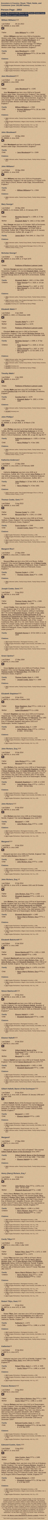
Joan (9, 565)
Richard (23, 53)
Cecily (38, 1195)
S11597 (8, 303)
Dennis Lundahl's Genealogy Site (17, 15)
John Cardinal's (14, 1518)
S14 (7, 246)
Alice (23, 1408)
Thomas (6, 228)
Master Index (24, 13)
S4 (6, 69)
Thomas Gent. (25, 575)
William (7, 96)
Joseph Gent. (25, 528)
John (20, 32)
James (31, 226)
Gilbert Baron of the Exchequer (16, 1007)
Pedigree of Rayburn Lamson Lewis (28, 265)
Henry (22, 442)
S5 (6, 70)
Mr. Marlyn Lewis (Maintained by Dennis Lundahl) (23, 1515)
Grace (35, 520)
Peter (22, 282)
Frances (23, 1213)
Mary (22, 288)
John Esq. (22, 727)
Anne (21, 228)
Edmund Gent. (33, 1406)
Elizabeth (21, 221)
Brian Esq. (23, 706)
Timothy (8, 273)
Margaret (20, 514)
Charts (32, 13)
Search (3, 15)
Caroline (23, 273)
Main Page (4, 13)
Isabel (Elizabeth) (21, 710)
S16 (7, 65)
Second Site (21, 1518)
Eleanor (21, 954)
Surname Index (14, 13)
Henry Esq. (24, 1211)
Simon (25, 905)
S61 (7, 62)
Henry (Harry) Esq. (27, 917)
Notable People (40, 13)
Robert (41, 563)
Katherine (27, 431)
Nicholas (21, 217)
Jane (7, 40)
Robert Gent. (17, 1197)
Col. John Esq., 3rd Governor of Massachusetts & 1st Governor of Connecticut (22, 614)
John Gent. (10, 1408)
